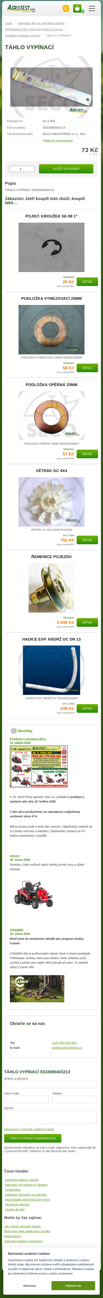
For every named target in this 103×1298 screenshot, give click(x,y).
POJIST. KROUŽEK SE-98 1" (52, 216)
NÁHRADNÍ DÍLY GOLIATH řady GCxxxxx (34, 29)
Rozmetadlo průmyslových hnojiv (27, 1199)
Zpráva (9, 1108)
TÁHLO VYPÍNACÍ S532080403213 (33, 1138)
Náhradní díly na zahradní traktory (41, 23)
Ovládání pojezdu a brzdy (22, 35)
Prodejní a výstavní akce (28, 739)
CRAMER (16, 930)
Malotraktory (12, 1236)
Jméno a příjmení (16, 1078)
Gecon (15, 855)
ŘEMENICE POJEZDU (51, 557)
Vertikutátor (13, 1189)
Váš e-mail (11, 1093)
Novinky (25, 731)
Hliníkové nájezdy (17, 1204)
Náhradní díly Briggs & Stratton (26, 1184)
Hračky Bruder (15, 1209)
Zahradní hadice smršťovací (23, 1241)
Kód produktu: (16, 127)
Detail (87, 281)
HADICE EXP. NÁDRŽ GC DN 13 (51, 639)
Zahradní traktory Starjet (22, 1180)
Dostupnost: (15, 121)
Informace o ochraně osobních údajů (29, 1129)
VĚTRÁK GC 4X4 (51, 471)
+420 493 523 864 (64, 1042)
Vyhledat (66, 8)
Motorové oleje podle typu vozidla (27, 1231)
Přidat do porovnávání (58, 140)
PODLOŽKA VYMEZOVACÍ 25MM (51, 299)
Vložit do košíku (66, 168)
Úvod (8, 23)
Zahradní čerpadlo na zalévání (26, 1194)
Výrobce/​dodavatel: (20, 134)
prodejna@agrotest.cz (67, 1047)
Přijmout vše (73, 1285)
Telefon (57, 1093)
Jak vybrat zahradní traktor (22, 1226)
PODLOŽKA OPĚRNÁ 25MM (51, 385)
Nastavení (29, 1285)
